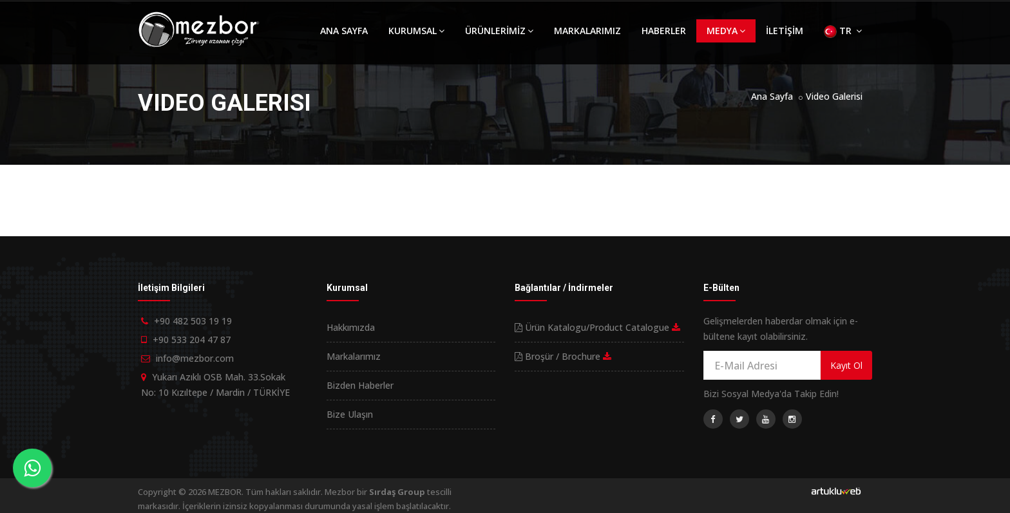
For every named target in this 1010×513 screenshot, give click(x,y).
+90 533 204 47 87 (192, 339)
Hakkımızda (351, 327)
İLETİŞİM (784, 30)
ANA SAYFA (344, 30)
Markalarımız (354, 356)
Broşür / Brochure (563, 356)
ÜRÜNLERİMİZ (499, 30)
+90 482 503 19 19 (193, 321)
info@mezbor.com (195, 358)
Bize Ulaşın (350, 414)
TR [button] (843, 31)
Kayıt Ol (846, 365)
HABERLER (664, 30)
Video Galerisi (834, 96)
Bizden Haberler (360, 385)
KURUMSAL (416, 30)
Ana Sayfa (772, 96)
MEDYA (726, 30)
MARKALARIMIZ (587, 30)
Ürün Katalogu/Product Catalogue (597, 327)
